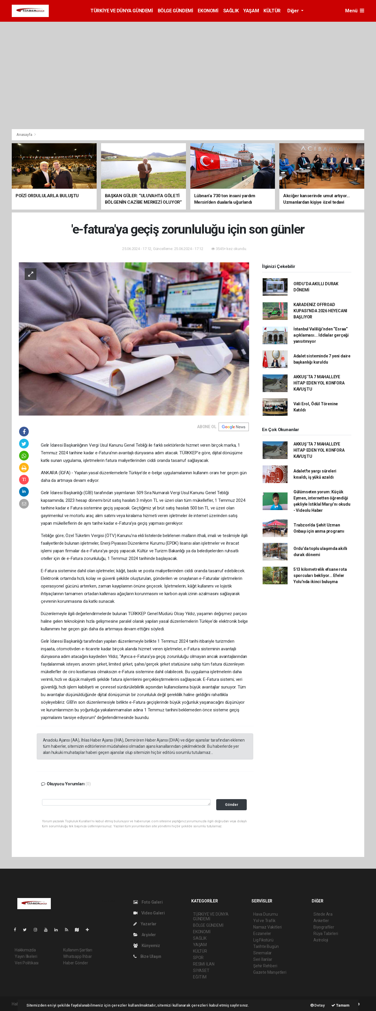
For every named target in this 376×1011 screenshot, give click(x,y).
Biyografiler (323, 927)
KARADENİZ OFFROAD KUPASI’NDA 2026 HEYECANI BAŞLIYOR (320, 310)
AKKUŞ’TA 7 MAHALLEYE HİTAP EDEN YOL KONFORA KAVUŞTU (319, 382)
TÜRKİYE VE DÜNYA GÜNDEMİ (121, 10)
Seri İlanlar (262, 959)
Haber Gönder (75, 963)
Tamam (340, 1005)
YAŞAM (251, 10)
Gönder (231, 804)
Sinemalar (262, 953)
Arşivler (144, 934)
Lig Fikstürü (263, 940)
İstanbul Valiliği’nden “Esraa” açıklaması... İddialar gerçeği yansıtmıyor (321, 335)
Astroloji (320, 940)
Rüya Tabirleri (325, 933)
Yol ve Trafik (264, 920)
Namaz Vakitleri (267, 927)
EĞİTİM (200, 977)
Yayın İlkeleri (26, 956)
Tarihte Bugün (266, 946)
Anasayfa (24, 134)
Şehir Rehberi (265, 965)
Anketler (321, 920)
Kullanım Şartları (77, 950)
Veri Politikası (26, 963)
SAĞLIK (231, 10)
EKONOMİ (208, 10)
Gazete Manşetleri (269, 972)
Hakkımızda (25, 950)
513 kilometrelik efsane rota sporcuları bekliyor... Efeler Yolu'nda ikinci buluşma (320, 575)
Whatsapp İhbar (77, 956)
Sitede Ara (323, 914)
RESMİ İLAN (203, 964)
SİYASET (201, 970)
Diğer (293, 10)
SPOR (198, 957)
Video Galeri (148, 913)
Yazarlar (145, 923)
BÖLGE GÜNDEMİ (175, 10)
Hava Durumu (265, 914)
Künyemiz (146, 945)
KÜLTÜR (272, 10)
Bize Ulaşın (147, 956)
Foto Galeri (148, 902)
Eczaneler (262, 933)
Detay (317, 1005)
